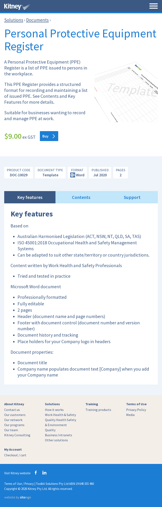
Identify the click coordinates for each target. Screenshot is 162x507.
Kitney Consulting (17, 435)
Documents (37, 20)
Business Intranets (58, 435)
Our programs (14, 425)
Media (130, 415)
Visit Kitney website (17, 473)
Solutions (13, 20)
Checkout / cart (15, 455)
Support (132, 197)
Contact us (12, 410)
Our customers (15, 415)
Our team (11, 430)
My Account (13, 449)
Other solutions (56, 440)
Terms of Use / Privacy (19, 484)
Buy (48, 136)
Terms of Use (136, 404)
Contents (81, 197)
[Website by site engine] (17, 498)
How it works (54, 410)
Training (91, 404)
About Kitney (14, 404)
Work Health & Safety (60, 415)
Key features (29, 197)
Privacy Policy (136, 410)
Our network (13, 420)
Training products (98, 410)
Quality (50, 430)
